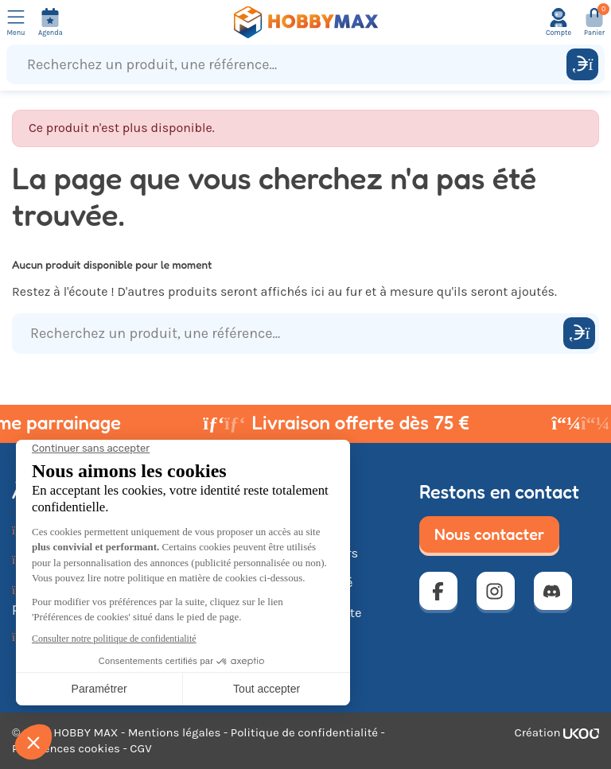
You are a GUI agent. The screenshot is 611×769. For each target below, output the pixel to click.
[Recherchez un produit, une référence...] (290, 64)
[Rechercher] (582, 64)
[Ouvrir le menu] (16, 22)
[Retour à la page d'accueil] (305, 22)
